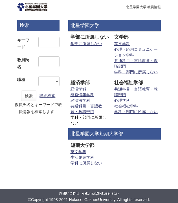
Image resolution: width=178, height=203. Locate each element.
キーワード (23, 43)
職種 (21, 79)
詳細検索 (47, 95)
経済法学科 (80, 100)
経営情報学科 (82, 94)
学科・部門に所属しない (136, 72)
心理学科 (122, 100)
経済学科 (78, 89)
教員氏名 (23, 63)
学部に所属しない (86, 43)
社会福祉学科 (126, 106)
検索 (29, 96)
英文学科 (122, 43)
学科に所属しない (86, 163)
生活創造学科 (82, 157)
